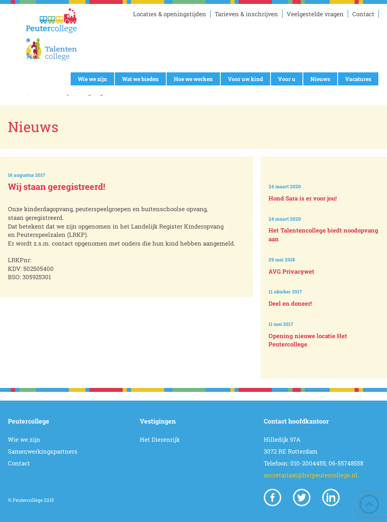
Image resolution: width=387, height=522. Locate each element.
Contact (363, 14)
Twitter (301, 497)
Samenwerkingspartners (42, 451)
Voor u (286, 79)
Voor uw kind (245, 79)
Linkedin (331, 497)
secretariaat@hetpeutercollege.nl (310, 475)
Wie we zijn (92, 79)
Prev (325, 163)
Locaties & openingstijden (169, 14)
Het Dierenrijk (160, 439)
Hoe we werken (193, 79)
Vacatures (358, 79)
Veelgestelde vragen (315, 14)
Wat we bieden (140, 79)
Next (325, 365)
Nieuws (320, 79)
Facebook (272, 497)
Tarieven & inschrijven (246, 14)
